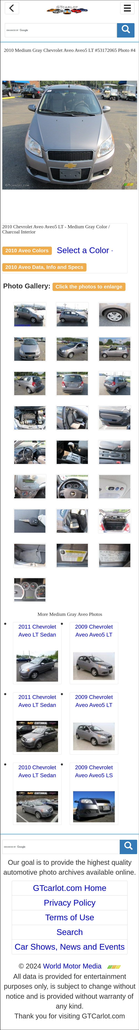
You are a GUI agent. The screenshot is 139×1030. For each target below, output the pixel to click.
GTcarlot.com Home (69, 888)
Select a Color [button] (85, 250)
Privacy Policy (70, 902)
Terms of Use (69, 917)
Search (70, 932)
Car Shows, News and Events (70, 946)
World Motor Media (72, 966)
